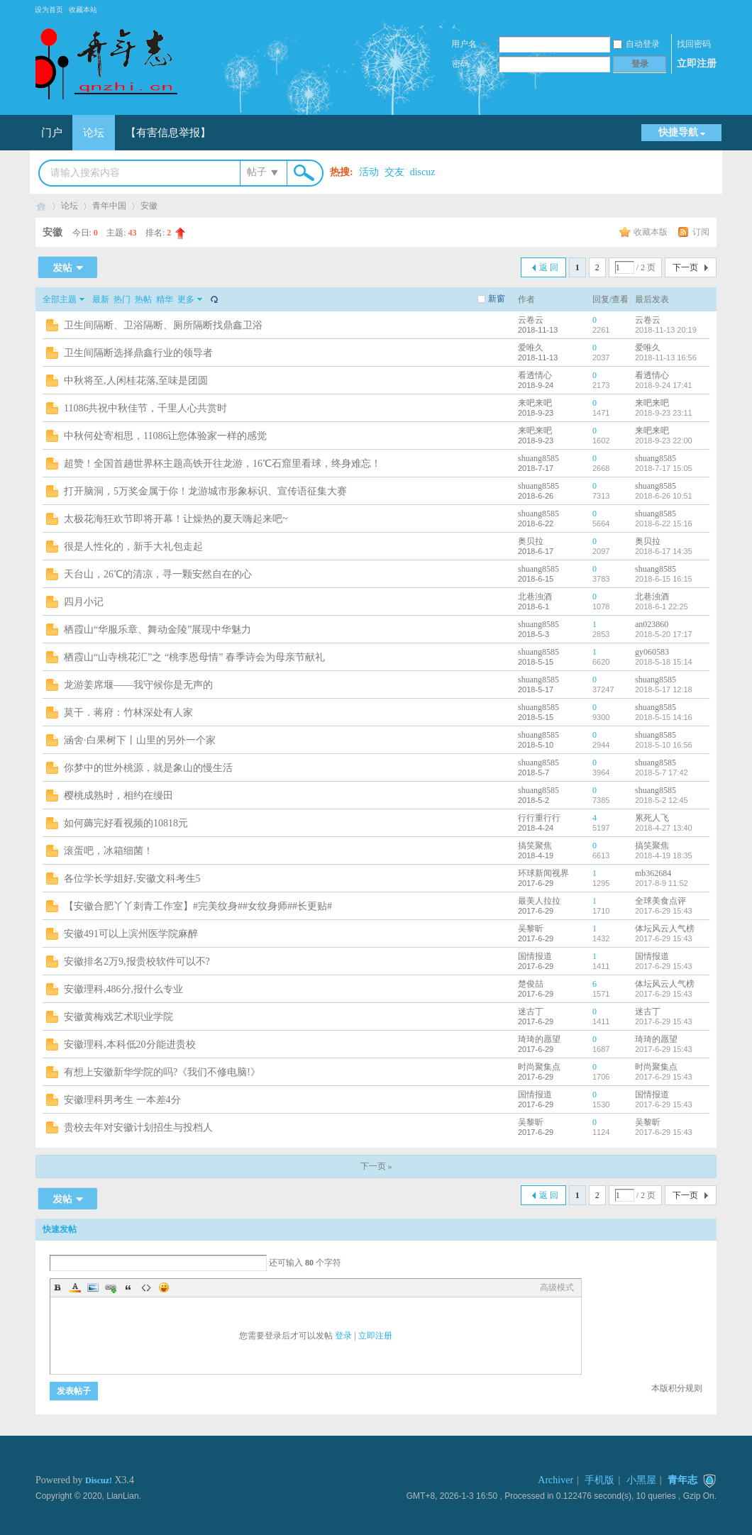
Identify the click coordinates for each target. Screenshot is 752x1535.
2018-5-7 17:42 (661, 772)
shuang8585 (538, 458)
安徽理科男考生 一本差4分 (122, 1100)
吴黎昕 (530, 928)
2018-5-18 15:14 (663, 662)
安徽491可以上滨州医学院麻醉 (131, 934)
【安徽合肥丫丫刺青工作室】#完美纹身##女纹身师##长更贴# (198, 906)
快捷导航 (678, 132)
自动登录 (636, 44)
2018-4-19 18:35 (663, 855)
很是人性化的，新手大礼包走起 (133, 546)
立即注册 (697, 63)
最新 (100, 299)
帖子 (257, 172)
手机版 (599, 1480)
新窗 (496, 299)
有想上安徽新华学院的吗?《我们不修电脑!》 (162, 1072)
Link (111, 1287)
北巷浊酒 (535, 597)
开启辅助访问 (709, 10)
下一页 (685, 267)
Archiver (555, 1480)
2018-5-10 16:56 (663, 745)
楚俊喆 (530, 984)
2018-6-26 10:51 (663, 496)
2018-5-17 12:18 (663, 689)
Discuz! (98, 1480)
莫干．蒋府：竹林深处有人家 (128, 712)
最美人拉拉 (539, 901)
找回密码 (694, 44)
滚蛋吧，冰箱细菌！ (108, 851)
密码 (460, 64)
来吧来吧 (535, 403)
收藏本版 (652, 232)
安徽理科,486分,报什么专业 (123, 989)
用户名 (464, 44)
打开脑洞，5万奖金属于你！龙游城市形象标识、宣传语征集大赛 (205, 491)
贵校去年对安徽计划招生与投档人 (138, 1127)
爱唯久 (530, 348)
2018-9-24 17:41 (663, 385)
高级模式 (557, 1287)
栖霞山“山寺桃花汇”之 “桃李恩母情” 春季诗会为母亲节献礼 (194, 657)
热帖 (143, 299)
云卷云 (530, 320)
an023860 (651, 624)
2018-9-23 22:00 (663, 440)
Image (93, 1287)
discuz (423, 172)
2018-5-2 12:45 (661, 800)
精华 (164, 299)
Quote (128, 1287)
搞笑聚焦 (535, 845)
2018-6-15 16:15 (663, 579)
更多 (185, 299)
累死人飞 (652, 818)
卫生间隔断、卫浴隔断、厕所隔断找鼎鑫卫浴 (163, 325)
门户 (51, 132)
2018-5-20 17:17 (663, 634)
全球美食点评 (660, 901)
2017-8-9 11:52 (661, 883)
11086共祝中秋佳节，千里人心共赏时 (145, 408)
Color (75, 1287)
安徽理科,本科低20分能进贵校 (130, 1044)
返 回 (548, 267)
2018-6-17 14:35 (663, 551)
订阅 (700, 232)
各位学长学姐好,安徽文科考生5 (132, 878)
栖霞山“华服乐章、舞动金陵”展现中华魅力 (157, 629)
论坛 (93, 132)
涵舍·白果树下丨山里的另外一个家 (140, 740)
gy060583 (652, 652)
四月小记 (84, 602)
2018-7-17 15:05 (663, 468)
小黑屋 (641, 1480)
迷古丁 (530, 1011)
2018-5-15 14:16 (663, 717)
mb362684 (653, 873)
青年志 (41, 206)
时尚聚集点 (539, 1067)
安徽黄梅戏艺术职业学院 (118, 1017)
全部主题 (60, 299)
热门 (122, 299)
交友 (394, 172)
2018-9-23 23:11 (663, 413)
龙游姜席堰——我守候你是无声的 (138, 685)
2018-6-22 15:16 (663, 523)
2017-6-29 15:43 (663, 911)
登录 (343, 1336)
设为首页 (49, 9)
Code (146, 1287)
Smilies (164, 1287)
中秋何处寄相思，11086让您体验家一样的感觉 (165, 436)
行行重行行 (539, 818)
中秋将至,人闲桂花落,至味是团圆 (136, 380)
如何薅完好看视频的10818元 (126, 823)
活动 (369, 172)
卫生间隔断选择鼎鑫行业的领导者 (138, 353)
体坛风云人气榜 (665, 928)
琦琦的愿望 (539, 1039)
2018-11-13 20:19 (666, 330)
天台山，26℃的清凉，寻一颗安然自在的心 (158, 574)
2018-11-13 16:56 (666, 357)
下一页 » (376, 1166)
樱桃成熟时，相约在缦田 (118, 795)
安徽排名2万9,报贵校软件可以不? (137, 961)
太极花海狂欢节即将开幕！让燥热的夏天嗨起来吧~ (176, 519)
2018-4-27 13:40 (663, 828)
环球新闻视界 (543, 873)
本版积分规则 (676, 1388)
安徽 (148, 206)
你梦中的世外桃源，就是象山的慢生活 (148, 768)
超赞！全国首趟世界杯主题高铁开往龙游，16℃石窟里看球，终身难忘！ (222, 463)
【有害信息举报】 (168, 132)
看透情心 (535, 375)
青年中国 (109, 206)
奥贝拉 (530, 541)
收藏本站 (83, 9)
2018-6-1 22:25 (661, 606)
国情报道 (535, 956)
